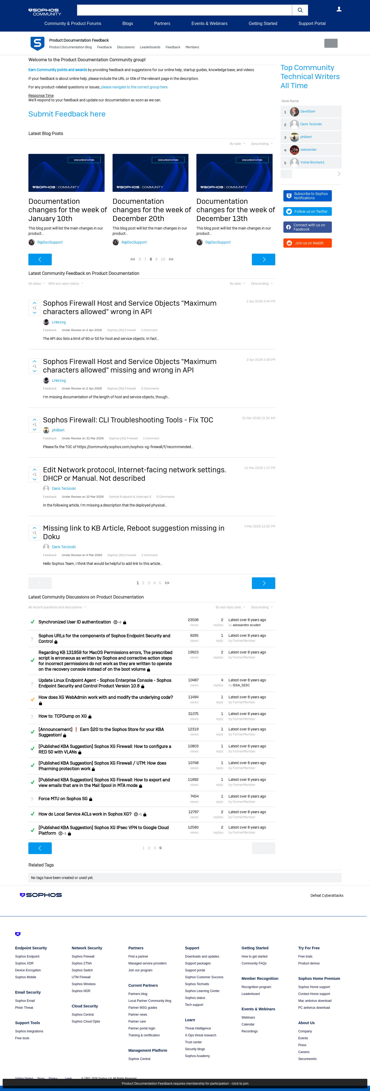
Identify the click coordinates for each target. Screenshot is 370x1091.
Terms (40, 1078)
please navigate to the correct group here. (134, 87)
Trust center (193, 1042)
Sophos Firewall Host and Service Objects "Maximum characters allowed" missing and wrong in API (130, 366)
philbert (306, 137)
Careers (304, 1052)
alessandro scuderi (247, 625)
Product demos (309, 963)
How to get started (254, 956)
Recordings (250, 1031)
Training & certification (144, 1035)
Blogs (127, 23)
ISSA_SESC (241, 685)
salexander (308, 150)
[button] (300, 10)
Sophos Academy (197, 1056)
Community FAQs (254, 963)
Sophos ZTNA (82, 963)
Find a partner (138, 956)
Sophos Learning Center (202, 991)
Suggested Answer (32, 699)
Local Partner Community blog (149, 1001)
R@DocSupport (50, 242)
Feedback (104, 48)
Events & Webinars (209, 23)
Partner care (137, 1021)
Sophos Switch (82, 970)
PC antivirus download (314, 1008)
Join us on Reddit (305, 243)
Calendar (248, 1024)
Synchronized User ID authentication (74, 622)
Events (303, 1038)
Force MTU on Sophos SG (63, 799)
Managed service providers (147, 963)
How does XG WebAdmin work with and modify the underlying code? (105, 697)
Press (302, 1045)
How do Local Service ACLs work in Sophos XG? (84, 814)
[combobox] (184, 10)
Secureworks (307, 1059)
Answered (32, 622)
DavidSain (307, 111)
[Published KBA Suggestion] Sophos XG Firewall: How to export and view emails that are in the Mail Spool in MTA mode (104, 782)
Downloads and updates (202, 956)
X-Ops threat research (200, 1035)
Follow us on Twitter (307, 211)
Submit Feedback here (67, 114)
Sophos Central (83, 1014)
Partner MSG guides (142, 1008)
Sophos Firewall (83, 956)
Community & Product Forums (72, 23)
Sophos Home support (314, 987)
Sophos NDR (81, 991)
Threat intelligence (198, 1028)
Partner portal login (141, 1028)
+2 (120, 622)
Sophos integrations (29, 1031)
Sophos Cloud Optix (86, 1021)
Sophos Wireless (84, 984)
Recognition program (256, 987)
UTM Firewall (81, 977)
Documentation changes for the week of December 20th (152, 210)
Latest (247, 619)
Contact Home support (314, 994)
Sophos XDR (24, 963)
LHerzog (59, 322)
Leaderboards (150, 48)
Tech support (194, 1005)
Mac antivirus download (315, 1001)
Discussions (126, 48)
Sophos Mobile (25, 977)
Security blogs (195, 1049)
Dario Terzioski (311, 124)
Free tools (22, 1038)
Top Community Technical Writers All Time (310, 76)
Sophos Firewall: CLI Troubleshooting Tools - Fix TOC (128, 420)
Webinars (248, 1017)
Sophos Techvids (197, 984)
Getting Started (263, 23)
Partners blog (137, 994)
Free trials (305, 956)
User (339, 9)
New (329, 43)
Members (192, 48)
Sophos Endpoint (27, 956)
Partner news (137, 1014)
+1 (140, 814)
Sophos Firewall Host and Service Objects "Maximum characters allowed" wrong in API (130, 307)
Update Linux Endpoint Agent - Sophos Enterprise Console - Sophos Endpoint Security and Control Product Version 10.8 (104, 683)
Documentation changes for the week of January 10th (67, 210)
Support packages (198, 963)
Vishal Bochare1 (312, 162)
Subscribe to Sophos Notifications (307, 195)
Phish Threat (24, 1008)
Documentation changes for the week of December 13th (235, 210)
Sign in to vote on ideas (34, 303)
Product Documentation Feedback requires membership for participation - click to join (185, 1083)
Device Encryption (28, 970)
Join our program (140, 970)
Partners (162, 23)
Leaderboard (251, 994)
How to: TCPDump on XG (62, 716)
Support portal (195, 970)
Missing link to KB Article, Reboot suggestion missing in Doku (134, 532)
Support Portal (311, 23)
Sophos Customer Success (204, 977)
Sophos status (195, 998)
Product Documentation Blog (70, 48)
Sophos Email (25, 1001)
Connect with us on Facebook (305, 227)
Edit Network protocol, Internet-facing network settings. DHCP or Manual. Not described (134, 474)
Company (305, 1031)
